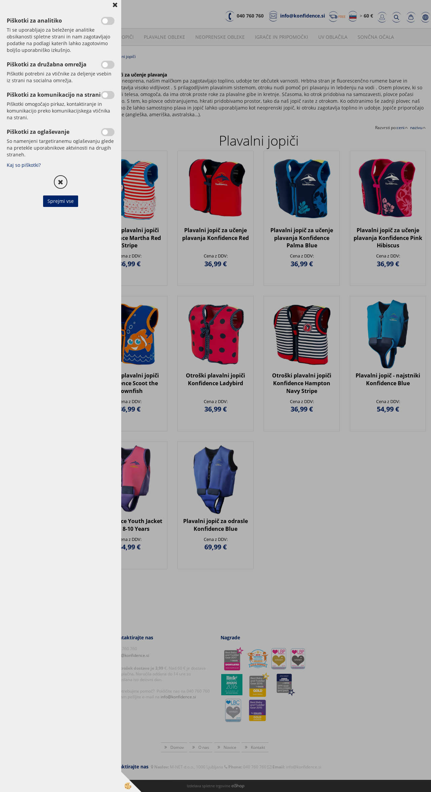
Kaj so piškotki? (24, 165)
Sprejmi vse (60, 201)
